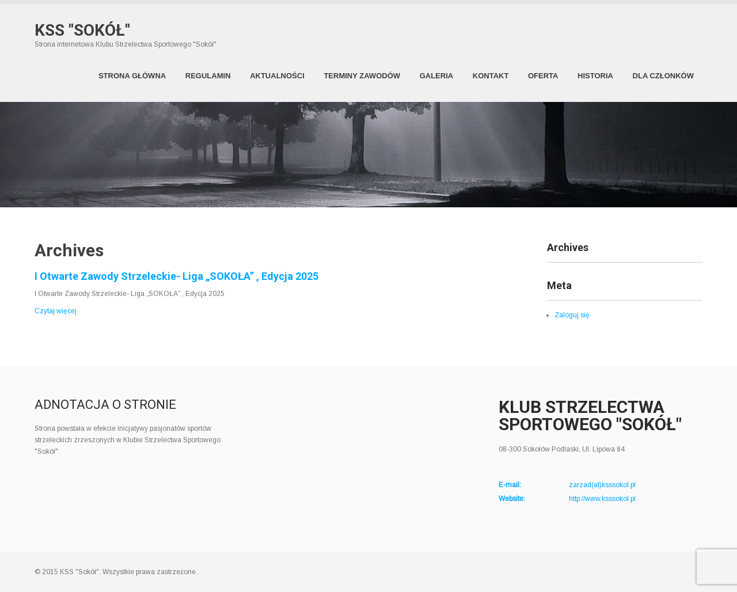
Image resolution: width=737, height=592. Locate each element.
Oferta (543, 75)
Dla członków (663, 75)
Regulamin (208, 75)
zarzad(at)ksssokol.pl (602, 485)
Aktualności (277, 75)
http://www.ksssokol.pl (602, 499)
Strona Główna (132, 75)
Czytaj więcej (56, 311)
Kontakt (491, 75)
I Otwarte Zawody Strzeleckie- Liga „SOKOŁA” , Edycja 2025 (176, 276)
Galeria (437, 75)
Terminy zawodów (362, 75)
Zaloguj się (572, 315)
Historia (595, 75)
